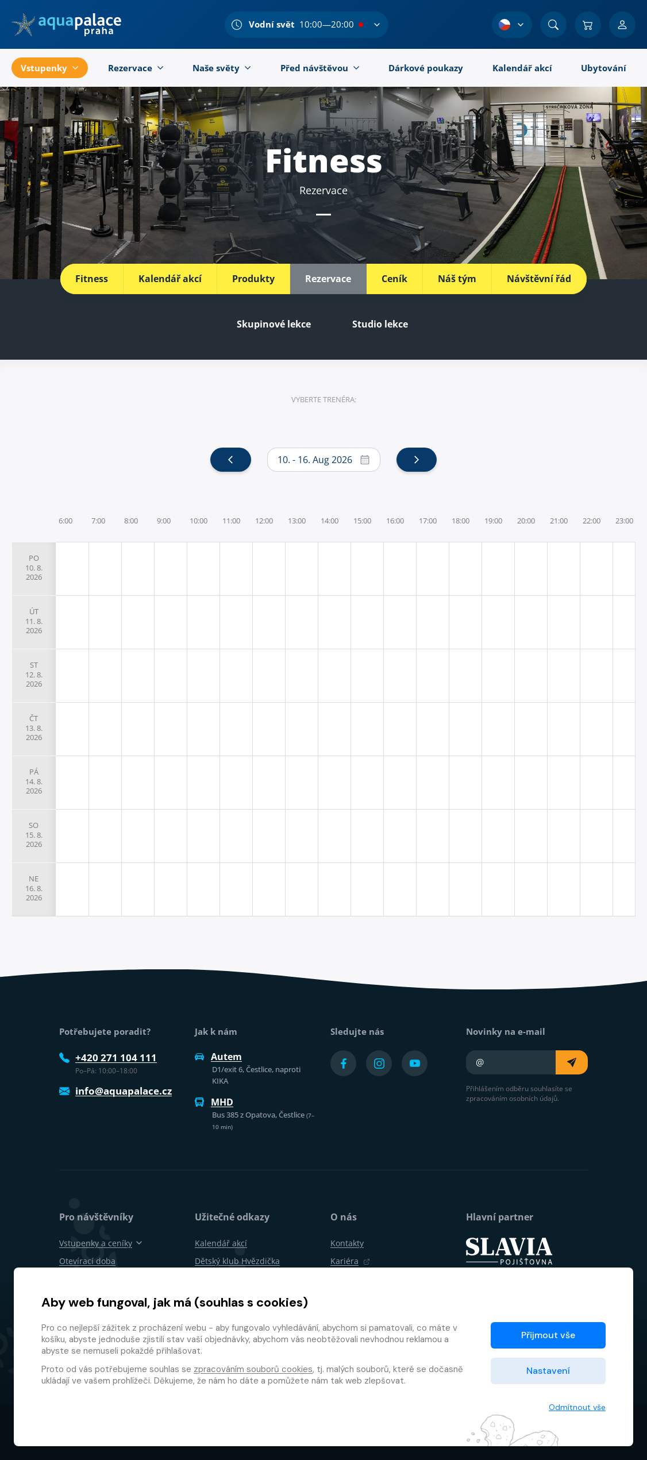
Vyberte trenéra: (323, 399)
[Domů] (66, 24)
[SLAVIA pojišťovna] (509, 1250)
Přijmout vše (548, 1335)
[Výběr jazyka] (512, 24)
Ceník (394, 278)
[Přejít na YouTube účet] (415, 1063)
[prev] (230, 460)
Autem (218, 1056)
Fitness (91, 278)
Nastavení (548, 1371)
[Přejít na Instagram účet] (379, 1063)
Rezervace (328, 278)
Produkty (253, 278)
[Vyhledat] (553, 24)
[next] (416, 460)
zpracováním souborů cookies (253, 1369)
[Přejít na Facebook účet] (343, 1063)
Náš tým (457, 278)
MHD (214, 1102)
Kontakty (347, 1243)
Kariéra (350, 1260)
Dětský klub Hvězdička (237, 1260)
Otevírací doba (87, 1260)
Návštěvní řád (539, 278)
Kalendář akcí (170, 278)
